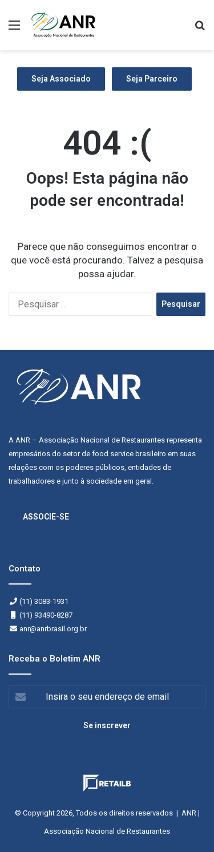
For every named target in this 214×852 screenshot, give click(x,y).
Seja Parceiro (151, 78)
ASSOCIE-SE (46, 516)
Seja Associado (61, 78)
